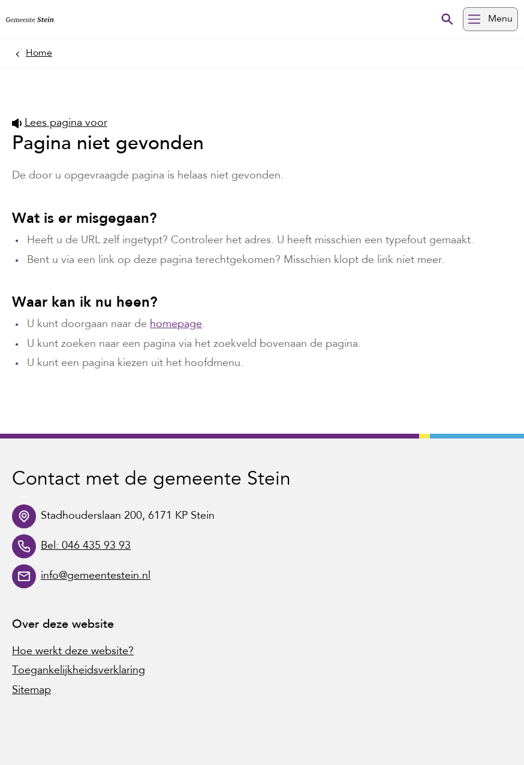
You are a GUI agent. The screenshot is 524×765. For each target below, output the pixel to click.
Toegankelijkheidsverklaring (78, 671)
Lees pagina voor (59, 123)
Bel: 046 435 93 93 (86, 546)
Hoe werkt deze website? (73, 651)
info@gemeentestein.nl (95, 576)
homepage (176, 324)
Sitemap (31, 690)
